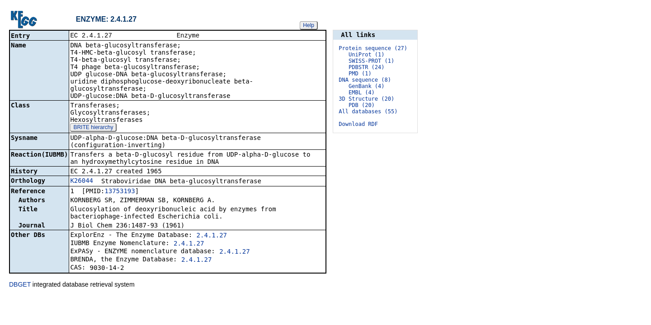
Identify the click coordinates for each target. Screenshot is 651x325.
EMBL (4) (362, 92)
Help (308, 25)
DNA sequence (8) (365, 80)
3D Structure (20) (366, 99)
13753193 (119, 191)
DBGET (20, 285)
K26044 (81, 181)
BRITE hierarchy (93, 128)
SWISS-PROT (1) (371, 61)
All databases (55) (368, 111)
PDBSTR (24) (366, 67)
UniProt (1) (366, 54)
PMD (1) (360, 73)
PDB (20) (362, 105)
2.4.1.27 (212, 236)
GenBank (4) (366, 86)
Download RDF (358, 124)
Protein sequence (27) (373, 48)
